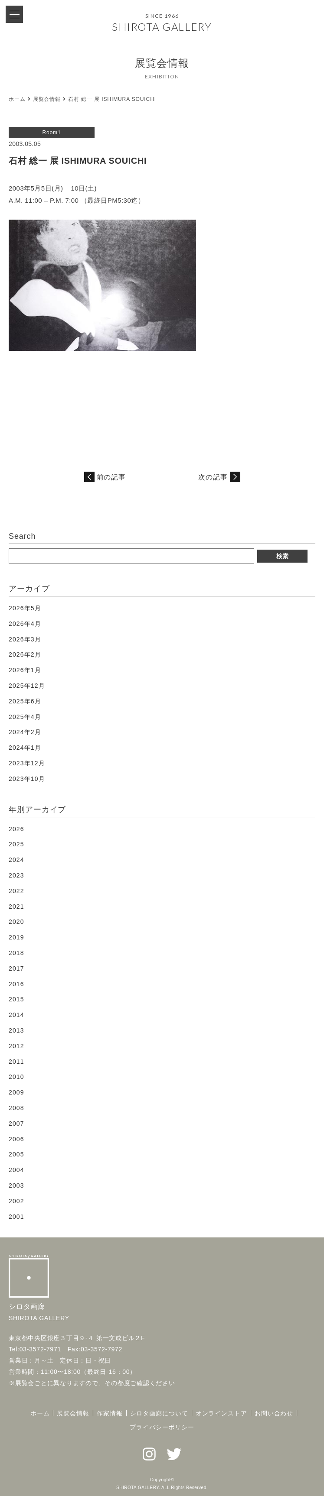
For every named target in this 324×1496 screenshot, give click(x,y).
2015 (16, 999)
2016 (16, 984)
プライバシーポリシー (162, 1427)
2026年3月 (25, 639)
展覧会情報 (47, 99)
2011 (16, 1061)
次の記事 (213, 477)
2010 (16, 1076)
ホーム (17, 99)
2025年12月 (27, 685)
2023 (16, 875)
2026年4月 (25, 623)
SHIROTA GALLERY (162, 26)
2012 (16, 1046)
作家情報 (110, 1413)
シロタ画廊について (159, 1413)
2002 (16, 1201)
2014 (16, 1014)
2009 (16, 1092)
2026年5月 (25, 608)
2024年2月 (25, 732)
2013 (16, 1030)
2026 (16, 829)
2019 (16, 937)
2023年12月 (27, 763)
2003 (16, 1185)
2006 (16, 1139)
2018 (16, 952)
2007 (16, 1123)
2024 (16, 859)
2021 (16, 906)
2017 (16, 968)
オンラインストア (221, 1413)
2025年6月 (25, 701)
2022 (16, 890)
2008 (16, 1107)
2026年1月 (25, 670)
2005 (16, 1154)
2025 (16, 844)
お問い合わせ (274, 1413)
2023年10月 (27, 778)
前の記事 (111, 477)
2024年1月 (25, 747)
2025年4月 (25, 716)
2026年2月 (25, 654)
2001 (16, 1216)
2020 (16, 921)
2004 (16, 1169)
